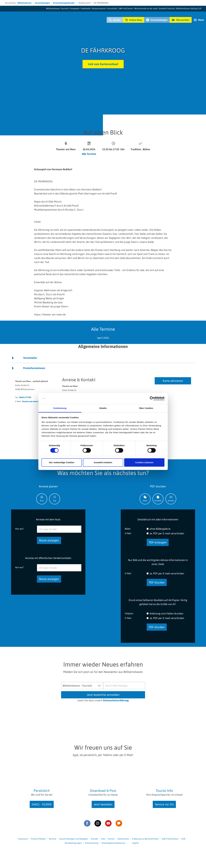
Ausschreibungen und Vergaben (73, 839)
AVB (183, 839)
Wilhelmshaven (24, 3)
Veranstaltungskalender (64, 3)
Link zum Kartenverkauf (103, 64)
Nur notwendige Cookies (61, 462)
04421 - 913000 (41, 804)
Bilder (128, 528)
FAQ (103, 839)
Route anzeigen (49, 540)
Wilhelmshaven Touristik (57, 8)
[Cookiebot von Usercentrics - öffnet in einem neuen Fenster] (151, 398)
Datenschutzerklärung (116, 700)
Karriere (52, 839)
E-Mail (128, 533)
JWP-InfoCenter (126, 8)
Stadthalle (85, 8)
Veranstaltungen (42, 3)
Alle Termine (89, 153)
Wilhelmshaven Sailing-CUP (188, 8)
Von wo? (19, 528)
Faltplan (129, 613)
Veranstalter (30, 357)
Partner (111, 839)
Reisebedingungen (73, 843)
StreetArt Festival (167, 8)
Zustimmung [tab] (59, 408)
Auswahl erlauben (103, 462)
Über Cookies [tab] (146, 408)
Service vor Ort (164, 804)
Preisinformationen (34, 368)
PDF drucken (157, 582)
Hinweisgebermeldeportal (113, 843)
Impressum (23, 839)
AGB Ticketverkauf (170, 839)
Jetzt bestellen (103, 804)
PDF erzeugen (157, 542)
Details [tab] (103, 408)
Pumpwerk (74, 8)
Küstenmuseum (99, 8)
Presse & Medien (38, 839)
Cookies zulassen (144, 462)
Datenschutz (123, 839)
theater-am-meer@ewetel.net (35, 401)
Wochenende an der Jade (145, 8)
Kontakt (94, 839)
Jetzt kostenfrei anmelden (103, 694)
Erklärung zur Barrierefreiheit (145, 839)
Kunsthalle (112, 8)
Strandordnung (91, 843)
